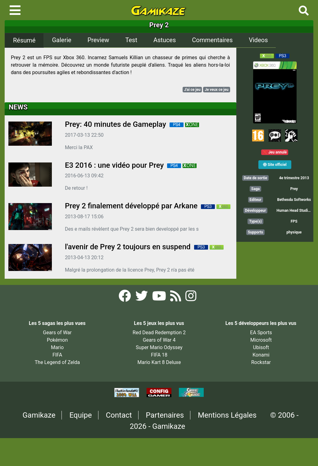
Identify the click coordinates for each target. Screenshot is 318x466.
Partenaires (165, 415)
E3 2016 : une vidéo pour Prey (114, 165)
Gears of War (57, 332)
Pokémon (57, 340)
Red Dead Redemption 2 (159, 332)
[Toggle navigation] (15, 10)
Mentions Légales (227, 415)
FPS (294, 221)
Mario (57, 347)
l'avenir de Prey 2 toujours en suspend (128, 246)
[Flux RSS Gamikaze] (176, 298)
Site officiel (275, 164)
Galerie (61, 40)
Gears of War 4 (159, 340)
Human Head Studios (294, 210)
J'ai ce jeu (192, 89)
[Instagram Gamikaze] (190, 298)
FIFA (57, 355)
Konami (260, 355)
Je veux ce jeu (217, 89)
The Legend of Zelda (57, 362)
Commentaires (212, 40)
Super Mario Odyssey (159, 347)
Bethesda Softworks (294, 199)
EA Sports (261, 332)
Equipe (80, 415)
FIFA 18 (159, 355)
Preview (98, 40)
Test (131, 40)
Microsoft (261, 340)
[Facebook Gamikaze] (125, 298)
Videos (258, 40)
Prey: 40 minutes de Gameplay (115, 124)
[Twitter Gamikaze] (142, 298)
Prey (294, 189)
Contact (119, 415)
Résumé (24, 40)
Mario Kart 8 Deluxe (159, 362)
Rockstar (261, 362)
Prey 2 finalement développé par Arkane (131, 206)
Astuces (164, 40)
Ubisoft (261, 347)
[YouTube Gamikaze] (159, 298)
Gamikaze (39, 415)
